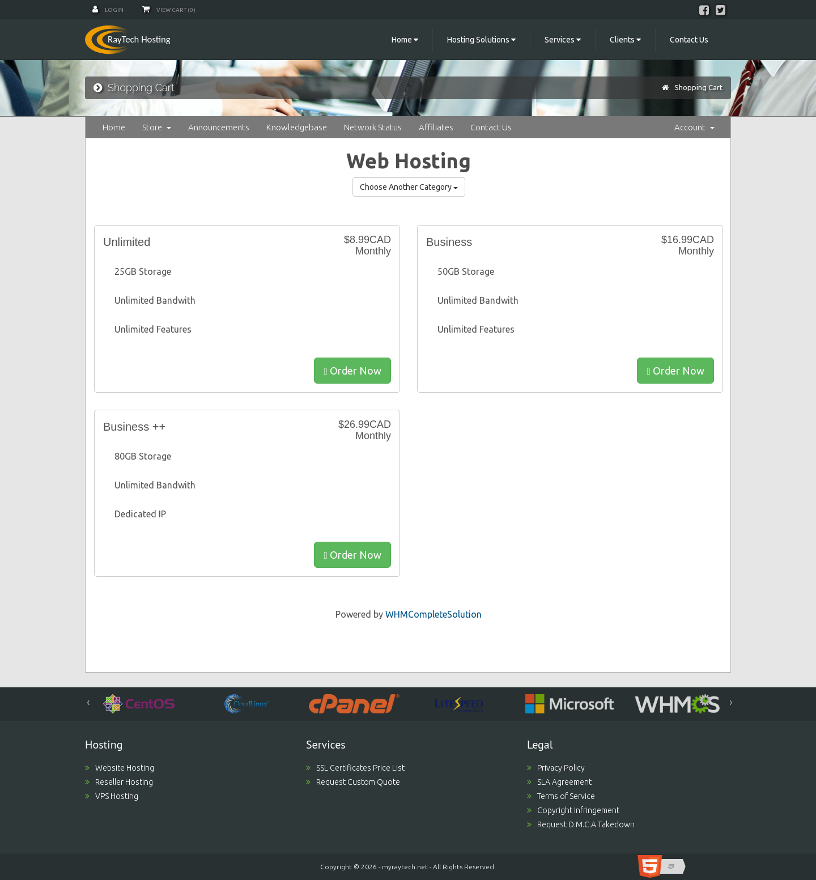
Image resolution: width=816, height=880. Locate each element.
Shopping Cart (698, 87)
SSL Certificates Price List (355, 767)
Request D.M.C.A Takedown (581, 824)
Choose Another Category (409, 187)
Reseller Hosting (119, 782)
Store (156, 127)
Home (114, 127)
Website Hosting (119, 767)
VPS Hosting (111, 796)
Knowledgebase (296, 127)
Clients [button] (625, 39)
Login (108, 10)
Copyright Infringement (573, 810)
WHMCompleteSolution (433, 614)
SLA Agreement (559, 782)
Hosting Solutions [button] (481, 39)
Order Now (352, 370)
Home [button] (405, 39)
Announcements (218, 127)
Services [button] (563, 39)
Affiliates (436, 127)
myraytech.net (405, 866)
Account (694, 127)
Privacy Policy (556, 767)
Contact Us (689, 39)
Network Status (373, 127)
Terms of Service (561, 796)
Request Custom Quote (353, 782)
